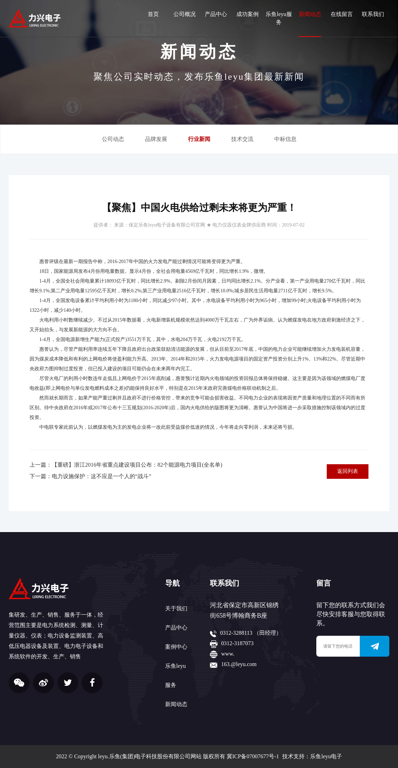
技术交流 (242, 139)
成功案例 (247, 14)
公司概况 (184, 14)
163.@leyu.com (239, 664)
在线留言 (342, 14)
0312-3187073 (237, 643)
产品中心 (216, 14)
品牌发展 (156, 139)
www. (227, 654)
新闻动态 (310, 14)
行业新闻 (199, 139)
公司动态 (113, 139)
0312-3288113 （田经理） (251, 633)
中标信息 (285, 139)
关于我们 (176, 608)
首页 (153, 14)
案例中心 (176, 647)
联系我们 (373, 14)
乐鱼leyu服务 (279, 18)
